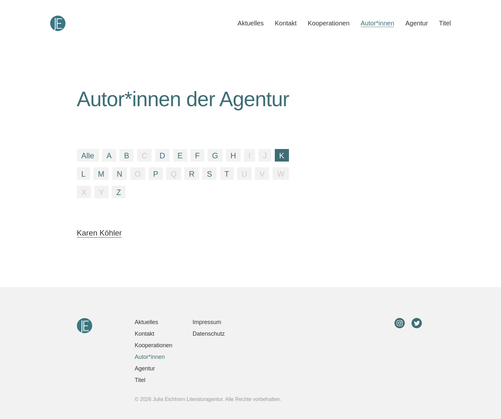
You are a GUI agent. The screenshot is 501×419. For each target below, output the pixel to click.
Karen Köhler (99, 232)
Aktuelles (250, 23)
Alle (87, 155)
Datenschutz (209, 334)
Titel (445, 23)
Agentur (416, 23)
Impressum (207, 322)
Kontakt (286, 23)
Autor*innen (377, 23)
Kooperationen (328, 23)
